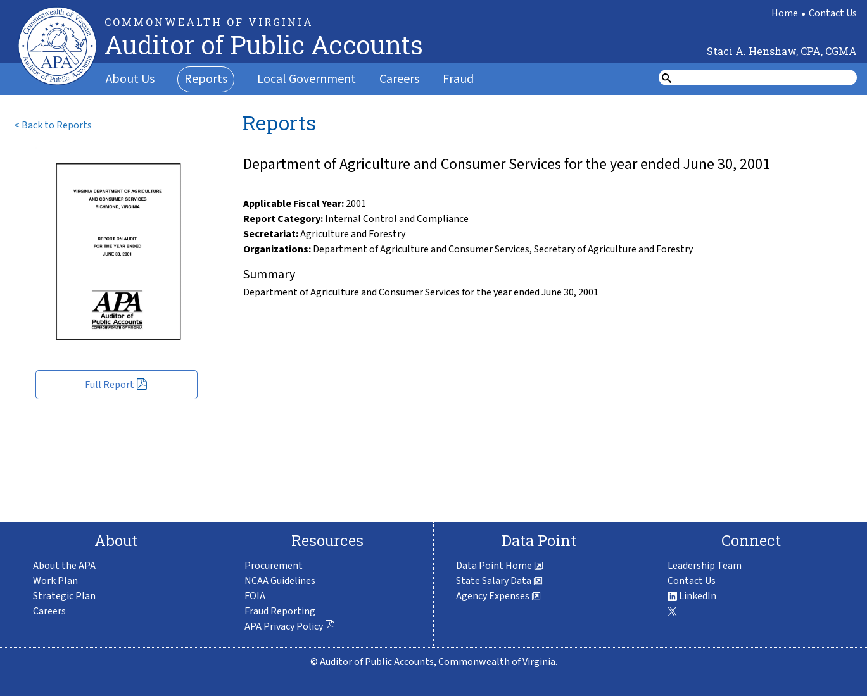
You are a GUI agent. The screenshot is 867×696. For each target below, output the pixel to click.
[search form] (765, 77)
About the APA (64, 566)
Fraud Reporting (279, 611)
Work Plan (55, 581)
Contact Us (833, 13)
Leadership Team (705, 566)
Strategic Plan (64, 596)
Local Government (306, 79)
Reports (205, 79)
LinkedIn (692, 596)
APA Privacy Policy (289, 626)
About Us (130, 79)
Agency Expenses (498, 596)
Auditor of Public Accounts (263, 44)
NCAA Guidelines (279, 581)
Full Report (116, 384)
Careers (399, 79)
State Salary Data (499, 581)
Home (784, 13)
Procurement (273, 566)
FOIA (254, 596)
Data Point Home (499, 566)
